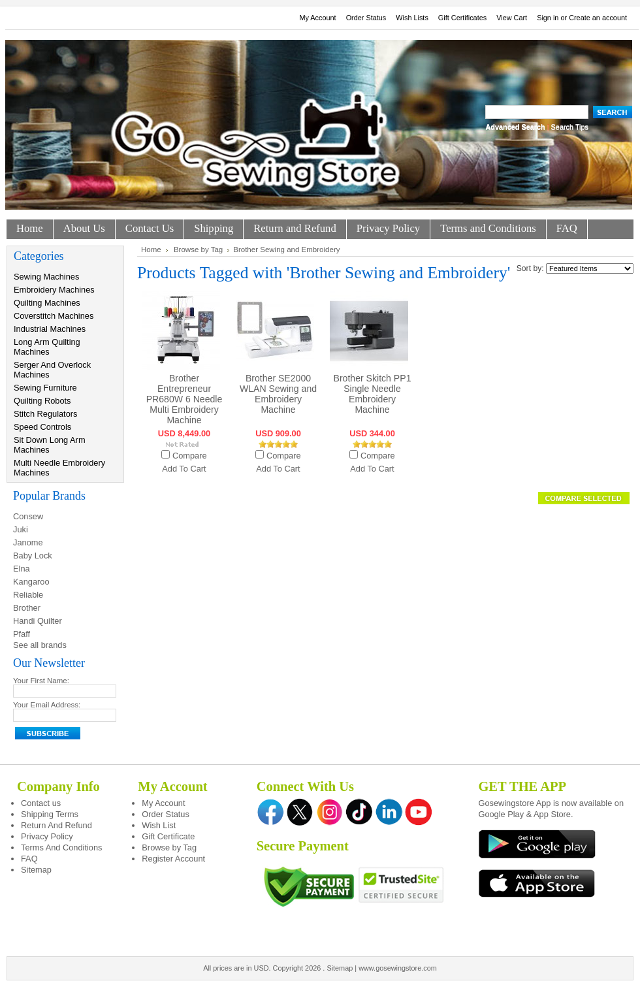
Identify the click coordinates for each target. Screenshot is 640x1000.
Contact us (41, 803)
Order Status (366, 18)
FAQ (29, 858)
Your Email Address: (46, 705)
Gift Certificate (168, 836)
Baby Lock (32, 555)
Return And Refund (56, 825)
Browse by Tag (198, 249)
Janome (28, 542)
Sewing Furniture (45, 388)
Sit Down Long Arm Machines (50, 445)
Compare (189, 455)
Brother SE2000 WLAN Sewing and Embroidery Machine (278, 394)
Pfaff (21, 634)
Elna (21, 568)
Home (151, 249)
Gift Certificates (462, 18)
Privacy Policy (47, 836)
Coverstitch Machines (53, 316)
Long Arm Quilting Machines (47, 347)
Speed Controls (42, 427)
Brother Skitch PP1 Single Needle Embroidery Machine (372, 394)
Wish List (159, 825)
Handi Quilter (37, 621)
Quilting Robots (42, 401)
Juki (20, 529)
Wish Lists (412, 18)
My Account (317, 18)
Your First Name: (41, 681)
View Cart (511, 18)
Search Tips (569, 127)
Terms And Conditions (61, 847)
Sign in (547, 18)
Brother (26, 608)
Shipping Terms (49, 814)
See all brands (40, 645)
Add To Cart (184, 469)
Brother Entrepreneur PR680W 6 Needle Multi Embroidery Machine (184, 399)
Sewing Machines (46, 277)
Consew (28, 516)
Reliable (28, 595)
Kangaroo (31, 582)
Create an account (598, 18)
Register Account (173, 858)
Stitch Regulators (45, 414)
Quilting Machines (47, 303)
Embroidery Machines (54, 290)
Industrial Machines (50, 329)
